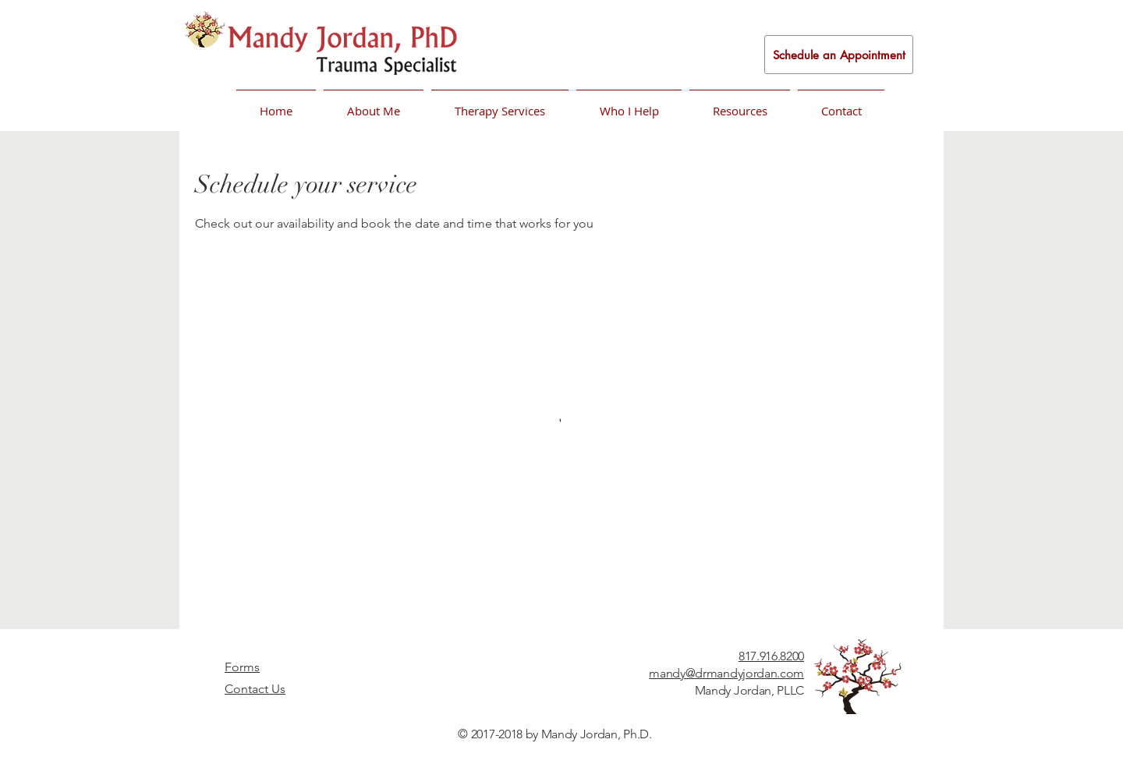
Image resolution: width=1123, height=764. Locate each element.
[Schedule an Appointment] (838, 54)
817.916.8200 (771, 656)
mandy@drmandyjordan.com (726, 673)
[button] (373, 104)
